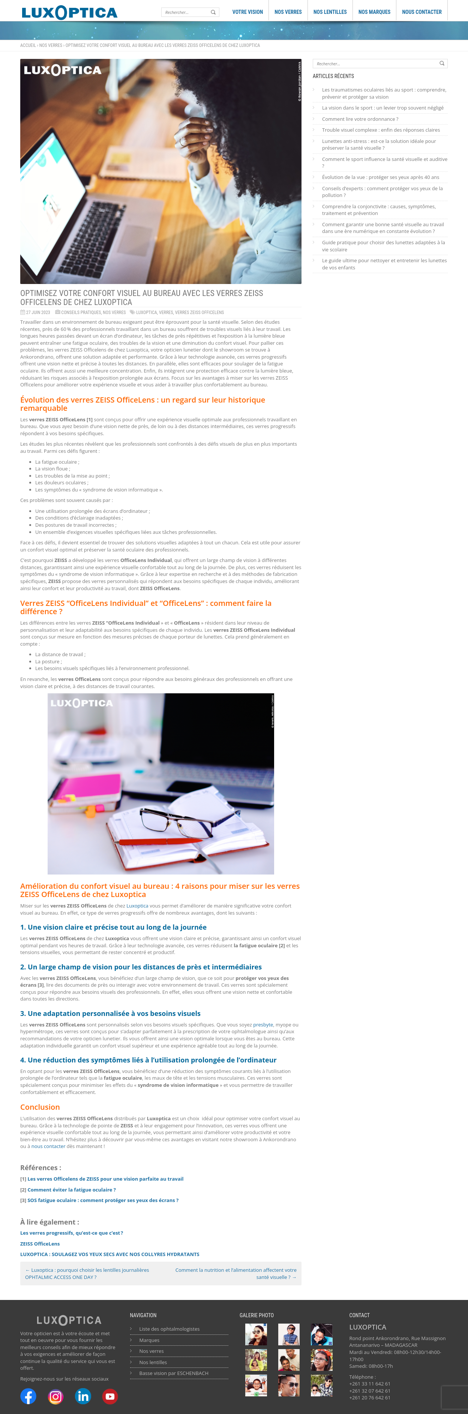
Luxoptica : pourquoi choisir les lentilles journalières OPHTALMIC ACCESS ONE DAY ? (87, 1273)
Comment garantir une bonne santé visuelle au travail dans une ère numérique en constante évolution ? (383, 228)
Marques (150, 1340)
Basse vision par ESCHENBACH (174, 1373)
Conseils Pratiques (81, 312)
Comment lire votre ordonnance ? (360, 119)
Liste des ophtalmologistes (170, 1328)
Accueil (28, 45)
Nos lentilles (153, 1362)
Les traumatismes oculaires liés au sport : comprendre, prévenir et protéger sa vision (384, 93)
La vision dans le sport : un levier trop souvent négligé (383, 107)
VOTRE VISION (247, 12)
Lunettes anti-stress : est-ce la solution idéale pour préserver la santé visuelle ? (379, 145)
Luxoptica (146, 312)
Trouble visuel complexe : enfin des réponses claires (381, 129)
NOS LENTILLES (330, 12)
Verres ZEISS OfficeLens (199, 312)
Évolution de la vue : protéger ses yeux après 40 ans (380, 177)
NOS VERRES (288, 12)
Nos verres (50, 45)
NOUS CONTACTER (422, 12)
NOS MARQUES (374, 12)
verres (166, 312)
